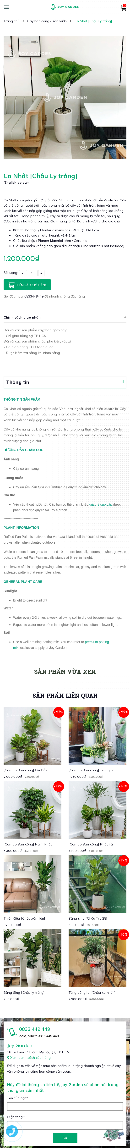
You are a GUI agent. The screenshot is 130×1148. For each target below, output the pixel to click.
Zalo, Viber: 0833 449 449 (39, 1036)
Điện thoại (16, 1117)
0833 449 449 (34, 1029)
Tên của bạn (17, 1098)
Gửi (65, 1138)
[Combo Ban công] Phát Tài (91, 844)
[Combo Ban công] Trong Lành (94, 770)
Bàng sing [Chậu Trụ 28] (88, 918)
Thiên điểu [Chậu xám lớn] (24, 918)
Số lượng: (11, 272)
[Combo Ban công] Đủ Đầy (25, 770)
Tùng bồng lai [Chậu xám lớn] (92, 992)
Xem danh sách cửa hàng (29, 1057)
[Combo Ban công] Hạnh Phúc (28, 844)
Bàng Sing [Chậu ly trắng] (24, 992)
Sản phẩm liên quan (65, 695)
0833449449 (34, 296)
